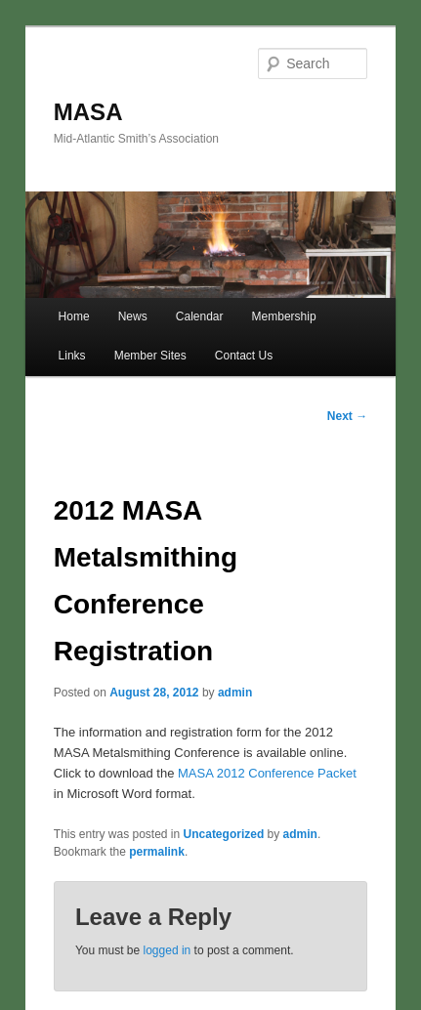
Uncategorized (224, 834)
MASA (88, 112)
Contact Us (244, 355)
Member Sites (150, 355)
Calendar (200, 316)
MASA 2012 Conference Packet (267, 773)
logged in (167, 950)
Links (72, 355)
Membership (284, 316)
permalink (157, 852)
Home (74, 316)
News (132, 316)
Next (347, 416)
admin (235, 692)
